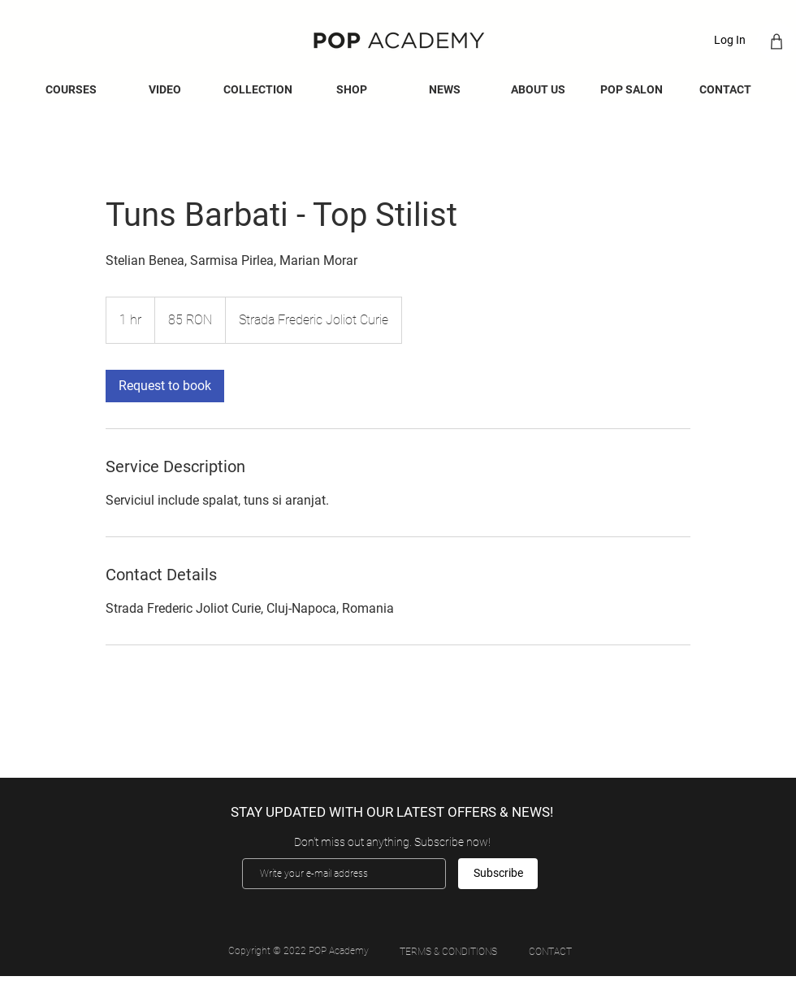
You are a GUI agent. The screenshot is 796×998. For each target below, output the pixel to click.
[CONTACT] (549, 952)
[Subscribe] (498, 873)
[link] (165, 386)
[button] (444, 89)
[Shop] (776, 41)
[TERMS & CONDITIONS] (448, 952)
